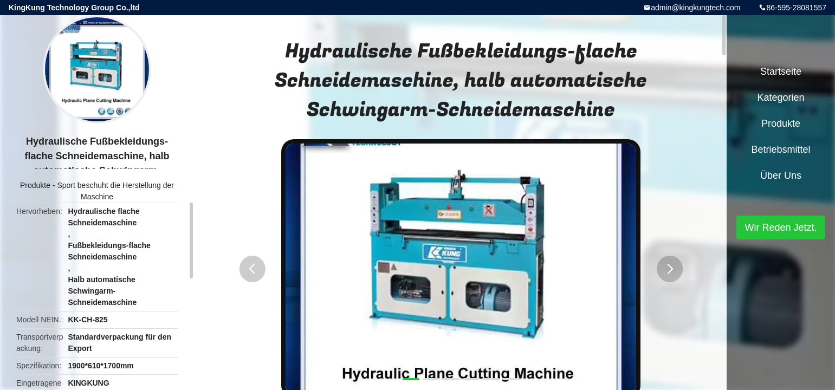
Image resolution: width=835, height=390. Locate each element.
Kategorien (780, 97)
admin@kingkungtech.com (695, 7)
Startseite (780, 71)
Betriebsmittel (780, 149)
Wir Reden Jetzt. (781, 227)
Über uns (780, 175)
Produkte (35, 185)
